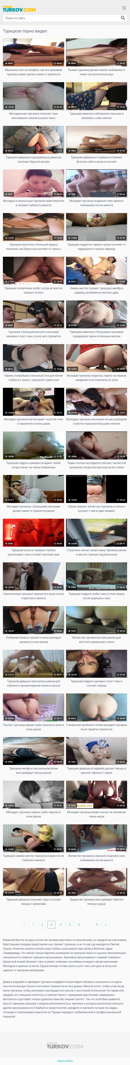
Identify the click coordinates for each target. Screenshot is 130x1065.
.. (87, 924)
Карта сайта (65, 1061)
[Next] (106, 925)
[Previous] (24, 925)
